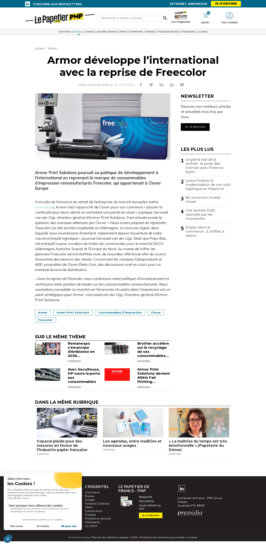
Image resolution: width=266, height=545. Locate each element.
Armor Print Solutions (78, 312)
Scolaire (89, 33)
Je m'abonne (226, 3)
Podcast (150, 33)
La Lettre (203, 33)
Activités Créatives (107, 33)
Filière (123, 33)
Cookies (191, 541)
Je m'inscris (195, 127)
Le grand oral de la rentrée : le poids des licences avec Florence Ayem (204, 165)
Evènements (136, 33)
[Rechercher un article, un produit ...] (133, 19)
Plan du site (100, 541)
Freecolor (68, 320)
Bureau (78, 33)
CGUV (134, 541)
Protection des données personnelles (162, 541)
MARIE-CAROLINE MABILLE (95, 84)
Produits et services (168, 33)
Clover (44, 320)
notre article (45, 207)
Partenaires (188, 33)
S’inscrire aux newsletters (57, 4)
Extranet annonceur (188, 4)
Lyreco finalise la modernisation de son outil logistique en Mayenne (207, 185)
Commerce (64, 33)
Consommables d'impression (131, 312)
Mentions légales (119, 541)
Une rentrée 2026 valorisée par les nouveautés (200, 214)
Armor (44, 312)
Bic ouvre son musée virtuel (202, 200)
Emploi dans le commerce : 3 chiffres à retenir (204, 231)
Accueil (39, 48)
